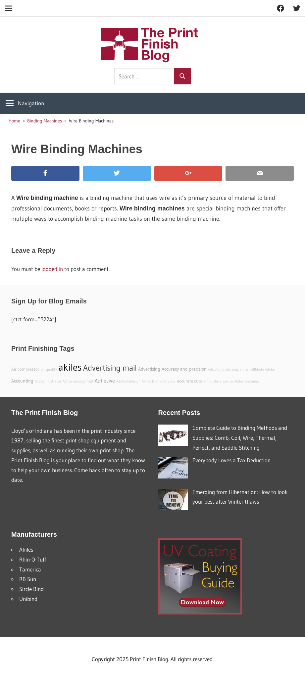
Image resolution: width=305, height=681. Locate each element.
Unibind (28, 598)
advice (228, 381)
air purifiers (212, 381)
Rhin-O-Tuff (32, 559)
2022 (172, 381)
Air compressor (25, 369)
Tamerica (30, 569)
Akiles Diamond (154, 381)
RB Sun (27, 578)
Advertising (149, 369)
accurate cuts (189, 381)
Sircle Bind (31, 588)
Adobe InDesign (128, 381)
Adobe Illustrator (48, 381)
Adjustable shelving (223, 369)
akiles (70, 367)
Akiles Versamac (247, 381)
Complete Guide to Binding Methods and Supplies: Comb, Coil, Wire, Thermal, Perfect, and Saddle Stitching (239, 437)
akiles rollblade (251, 369)
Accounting (22, 381)
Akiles (26, 549)
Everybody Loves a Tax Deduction (231, 460)
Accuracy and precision (184, 369)
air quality (49, 369)
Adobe (270, 369)
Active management (78, 381)
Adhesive (105, 380)
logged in (52, 268)
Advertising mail (110, 368)
